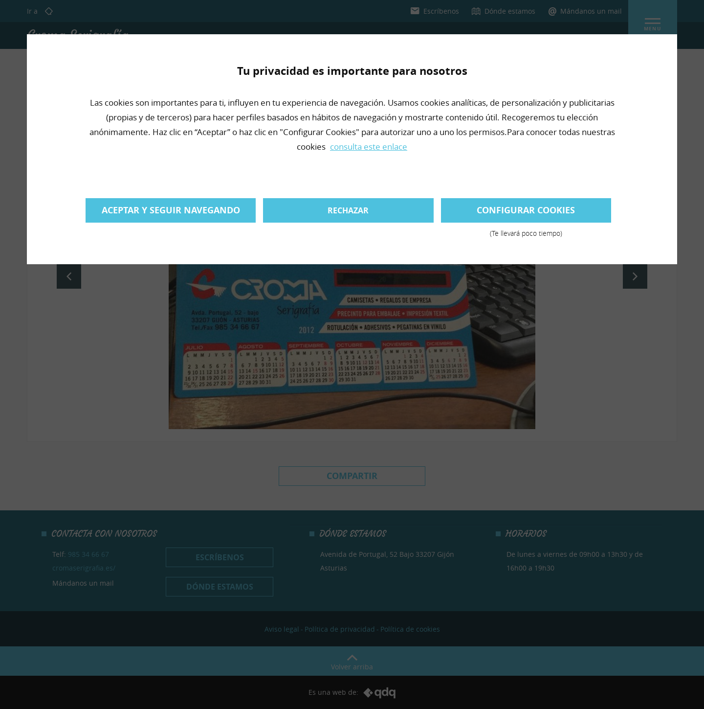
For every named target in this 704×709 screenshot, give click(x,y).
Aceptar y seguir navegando (171, 210)
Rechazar (348, 210)
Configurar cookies (526, 213)
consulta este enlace (368, 146)
